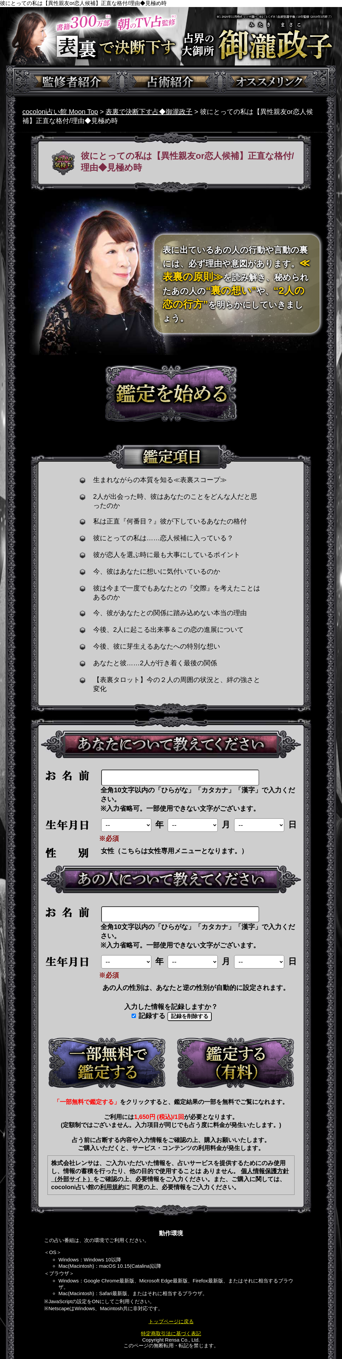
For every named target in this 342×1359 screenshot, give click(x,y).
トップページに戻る (171, 1321)
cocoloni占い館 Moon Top (60, 111)
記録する (149, 1015)
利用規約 (112, 1187)
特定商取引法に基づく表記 (171, 1333)
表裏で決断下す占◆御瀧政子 (149, 111)
